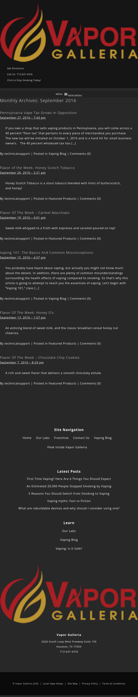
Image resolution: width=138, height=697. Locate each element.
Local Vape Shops (53, 683)
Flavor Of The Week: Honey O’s (27, 312)
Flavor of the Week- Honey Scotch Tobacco (37, 167)
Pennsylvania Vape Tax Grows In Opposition (38, 112)
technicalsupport (17, 154)
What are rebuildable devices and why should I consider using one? (68, 508)
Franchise (61, 438)
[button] (75, 95)
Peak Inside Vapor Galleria (67, 447)
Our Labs (43, 438)
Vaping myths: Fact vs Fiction (69, 501)
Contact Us (81, 438)
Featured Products (63, 199)
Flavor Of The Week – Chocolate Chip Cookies (40, 357)
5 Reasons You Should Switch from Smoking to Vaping (69, 494)
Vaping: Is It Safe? (69, 549)
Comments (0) (80, 154)
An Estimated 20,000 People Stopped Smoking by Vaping (69, 486)
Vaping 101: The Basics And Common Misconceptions (46, 252)
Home (27, 438)
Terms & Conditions (113, 683)
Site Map (73, 683)
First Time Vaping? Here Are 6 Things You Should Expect (69, 479)
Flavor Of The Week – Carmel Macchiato (35, 212)
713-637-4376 (69, 651)
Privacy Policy (90, 683)
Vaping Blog (57, 154)
